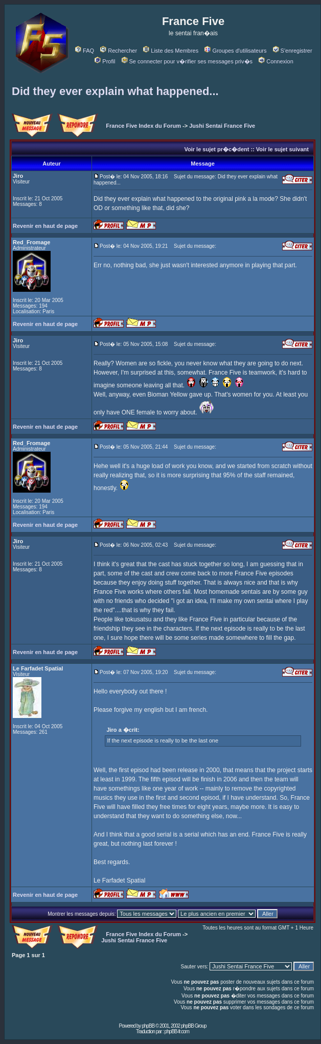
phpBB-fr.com (176, 1031)
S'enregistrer (292, 51)
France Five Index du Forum (143, 126)
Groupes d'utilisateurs (235, 51)
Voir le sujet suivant (282, 149)
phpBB (148, 1026)
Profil (105, 61)
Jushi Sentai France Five (222, 126)
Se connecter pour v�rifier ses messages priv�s (187, 61)
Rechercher (118, 51)
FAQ (84, 51)
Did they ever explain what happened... (115, 91)
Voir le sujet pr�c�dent (216, 149)
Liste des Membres (170, 51)
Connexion (276, 61)
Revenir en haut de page (45, 226)
